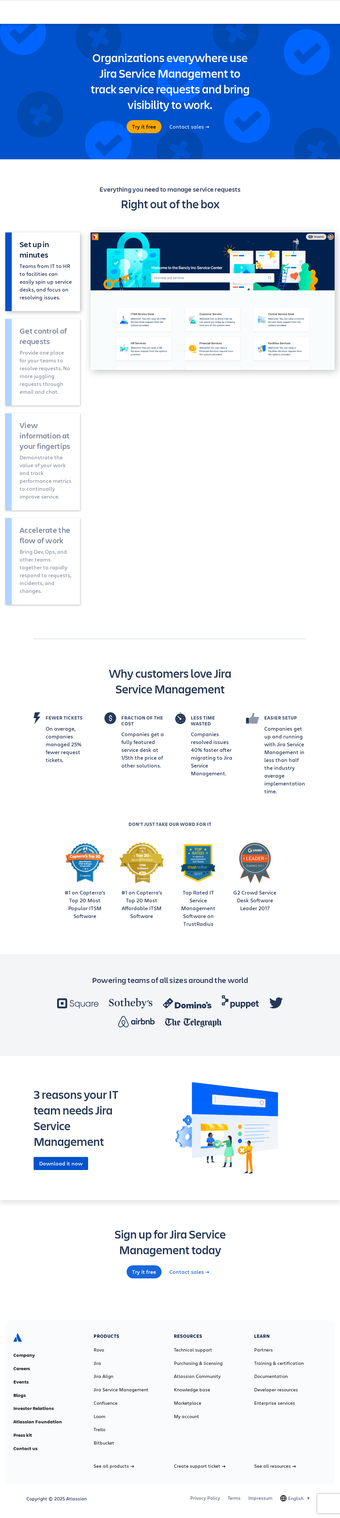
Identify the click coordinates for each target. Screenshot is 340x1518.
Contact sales (189, 126)
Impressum (260, 1498)
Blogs (19, 1395)
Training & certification (279, 1363)
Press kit (22, 1435)
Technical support (193, 1349)
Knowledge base (192, 1389)
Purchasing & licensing (198, 1363)
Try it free (144, 126)
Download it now (61, 1163)
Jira (97, 1363)
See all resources (275, 1466)
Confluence (105, 1403)
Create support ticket (199, 1466)
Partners (263, 1349)
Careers (21, 1368)
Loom (99, 1416)
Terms (234, 1498)
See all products (114, 1466)
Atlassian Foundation (37, 1421)
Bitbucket (104, 1443)
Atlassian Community (197, 1376)
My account (186, 1416)
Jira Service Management (121, 1389)
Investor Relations (33, 1408)
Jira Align (103, 1376)
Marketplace (187, 1403)
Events (21, 1381)
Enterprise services (274, 1403)
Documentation (271, 1376)
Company (24, 1355)
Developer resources (276, 1389)
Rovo (99, 1349)
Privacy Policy (205, 1498)
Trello (99, 1429)
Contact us (25, 1448)
